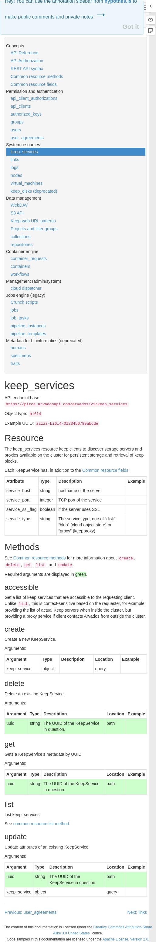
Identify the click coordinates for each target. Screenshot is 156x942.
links (15, 159)
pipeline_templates (28, 333)
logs (15, 167)
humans (18, 347)
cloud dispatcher (26, 288)
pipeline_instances (28, 325)
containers (20, 266)
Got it (130, 26)
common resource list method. (41, 823)
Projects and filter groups (34, 228)
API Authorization (27, 60)
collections (20, 236)
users (16, 129)
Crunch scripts (24, 302)
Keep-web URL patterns (33, 220)
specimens (21, 355)
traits (15, 363)
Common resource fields (34, 84)
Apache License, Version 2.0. (126, 939)
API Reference (24, 52)
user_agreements (27, 137)
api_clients (21, 106)
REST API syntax (27, 68)
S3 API (17, 213)
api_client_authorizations (34, 98)
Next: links (137, 912)
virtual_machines (26, 183)
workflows (20, 274)
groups (17, 122)
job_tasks (20, 318)
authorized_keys (26, 114)
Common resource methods (37, 76)
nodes (16, 175)
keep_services (24, 151)
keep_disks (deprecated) (34, 191)
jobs (15, 310)
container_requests (29, 258)
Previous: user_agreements (30, 912)
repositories (21, 244)
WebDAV (19, 205)
